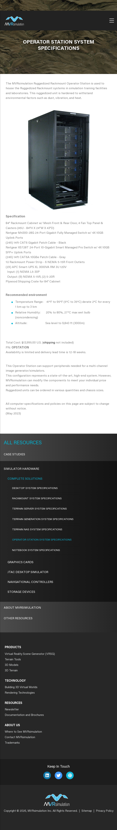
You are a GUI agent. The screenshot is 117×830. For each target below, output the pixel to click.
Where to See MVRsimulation (23, 732)
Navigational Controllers (30, 582)
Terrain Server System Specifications (39, 509)
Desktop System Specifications (35, 488)
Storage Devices (21, 592)
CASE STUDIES (14, 454)
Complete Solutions (25, 478)
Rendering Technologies (20, 693)
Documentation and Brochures (24, 715)
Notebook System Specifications (36, 550)
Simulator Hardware (21, 469)
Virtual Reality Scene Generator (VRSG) (30, 654)
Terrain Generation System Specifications (43, 519)
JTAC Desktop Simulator (28, 572)
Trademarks (12, 743)
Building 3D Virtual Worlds (21, 687)
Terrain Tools (13, 659)
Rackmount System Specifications (37, 498)
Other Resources (18, 618)
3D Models (11, 665)
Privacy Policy (104, 811)
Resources (27, 443)
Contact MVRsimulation (20, 737)
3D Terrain (11, 670)
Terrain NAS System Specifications (37, 529)
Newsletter (12, 709)
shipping (49, 342)
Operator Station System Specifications (42, 540)
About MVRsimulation (22, 607)
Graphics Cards (20, 562)
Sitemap (86, 811)
